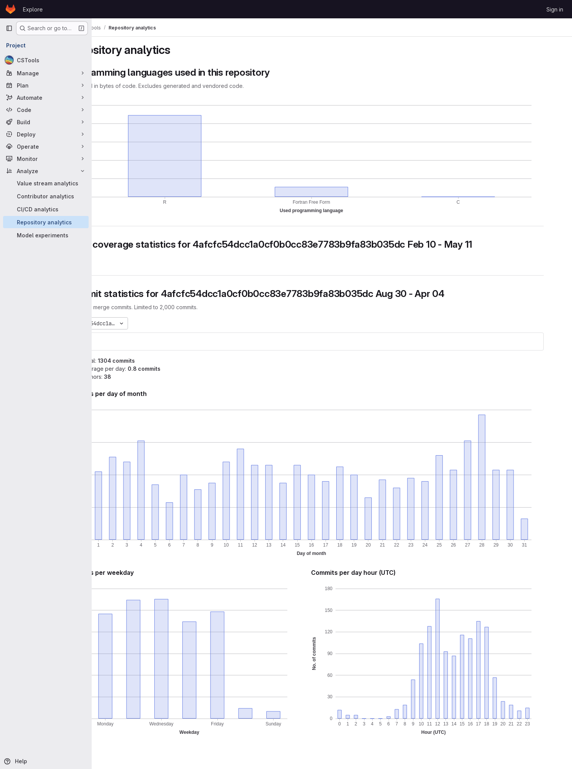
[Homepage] (10, 9)
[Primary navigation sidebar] (9, 28)
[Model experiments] (46, 235)
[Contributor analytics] (46, 196)
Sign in (554, 9)
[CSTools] (46, 60)
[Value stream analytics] (46, 183)
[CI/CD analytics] (46, 209)
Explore (33, 9)
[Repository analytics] (46, 222)
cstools (116, 341)
